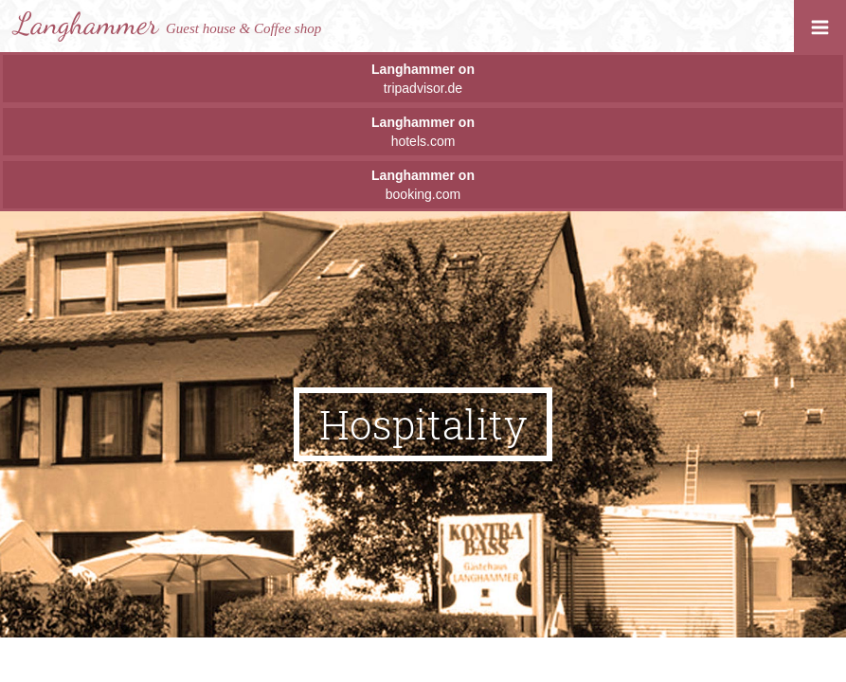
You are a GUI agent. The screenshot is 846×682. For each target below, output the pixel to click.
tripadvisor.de (423, 79)
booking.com (423, 185)
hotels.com (423, 132)
